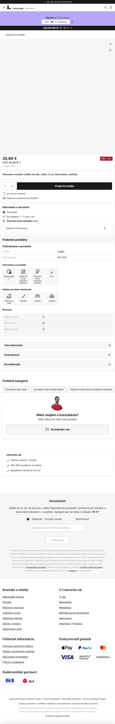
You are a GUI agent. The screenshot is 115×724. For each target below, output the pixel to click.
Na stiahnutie (12, 364)
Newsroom (65, 618)
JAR (56, 21)
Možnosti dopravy (13, 607)
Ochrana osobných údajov (17, 646)
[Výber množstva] (9, 186)
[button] (110, 44)
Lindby (61, 251)
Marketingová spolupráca (74, 613)
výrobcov (72, 570)
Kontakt (6, 602)
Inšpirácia (64, 623)
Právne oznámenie (13, 662)
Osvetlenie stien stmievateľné (49, 389)
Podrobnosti (11, 354)
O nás (62, 597)
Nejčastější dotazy (13, 597)
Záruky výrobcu (11, 623)
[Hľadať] (105, 7)
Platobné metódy (12, 618)
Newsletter (65, 602)
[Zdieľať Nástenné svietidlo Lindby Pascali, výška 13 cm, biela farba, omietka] (110, 50)
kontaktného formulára (36, 567)
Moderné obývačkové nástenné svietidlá (91, 389)
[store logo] (22, 7)
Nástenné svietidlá (15, 34)
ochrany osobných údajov (91, 567)
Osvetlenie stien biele (16, 389)
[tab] (29, 609)
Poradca (77, 623)
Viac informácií (13, 345)
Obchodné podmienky (15, 656)
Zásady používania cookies (18, 651)
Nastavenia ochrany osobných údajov (25, 699)
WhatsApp (65, 607)
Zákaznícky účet (12, 629)
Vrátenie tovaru (11, 613)
